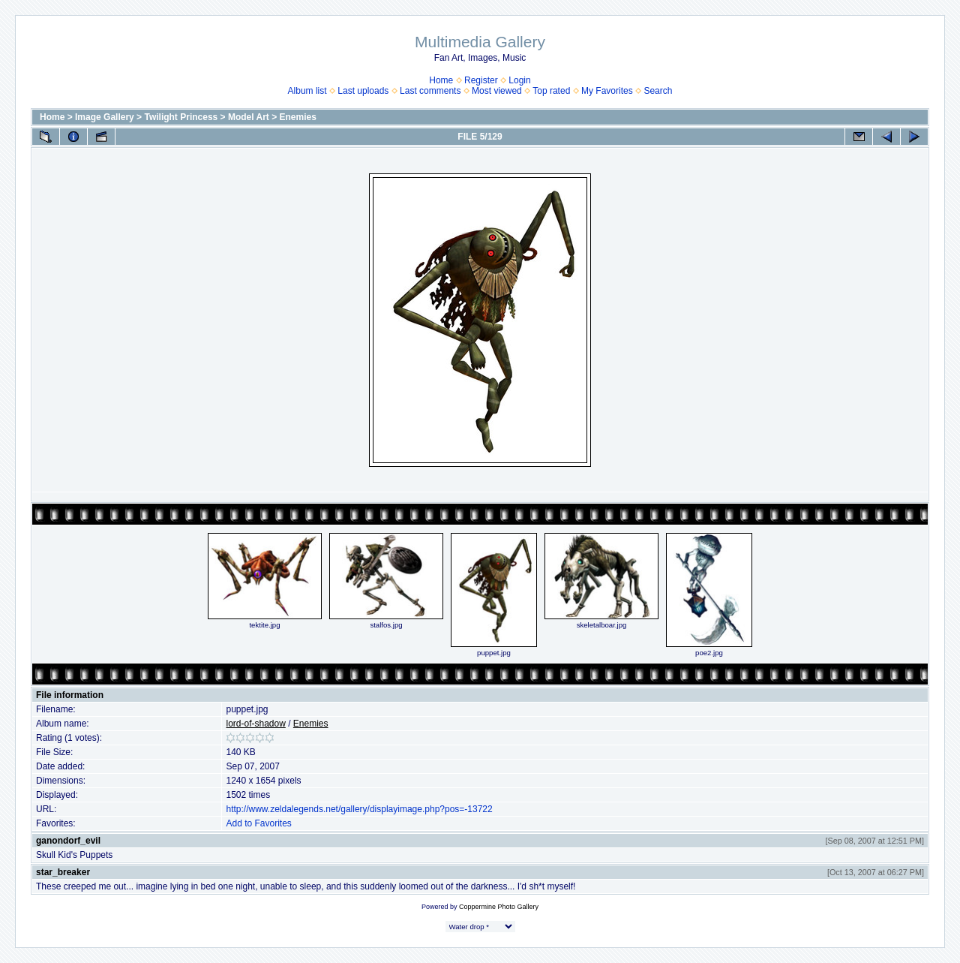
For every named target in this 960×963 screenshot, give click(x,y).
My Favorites (607, 91)
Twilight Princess (181, 117)
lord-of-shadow (255, 723)
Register (481, 80)
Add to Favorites (258, 823)
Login (519, 80)
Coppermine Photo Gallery (498, 906)
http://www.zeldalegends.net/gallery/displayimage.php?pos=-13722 (359, 809)
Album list (307, 91)
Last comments (430, 91)
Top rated (551, 91)
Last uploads (363, 91)
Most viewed (497, 91)
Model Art (248, 117)
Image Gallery (104, 117)
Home (441, 80)
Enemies (298, 117)
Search (658, 91)
